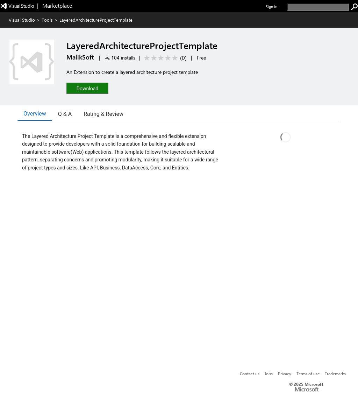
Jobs (269, 373)
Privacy (284, 373)
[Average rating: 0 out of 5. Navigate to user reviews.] (164, 58)
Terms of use (308, 373)
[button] (87, 88)
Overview (34, 113)
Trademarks (335, 373)
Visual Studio (22, 20)
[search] (318, 7)
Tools (47, 20)
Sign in (271, 6)
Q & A (65, 114)
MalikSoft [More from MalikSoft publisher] (80, 57)
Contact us (249, 373)
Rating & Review (103, 114)
